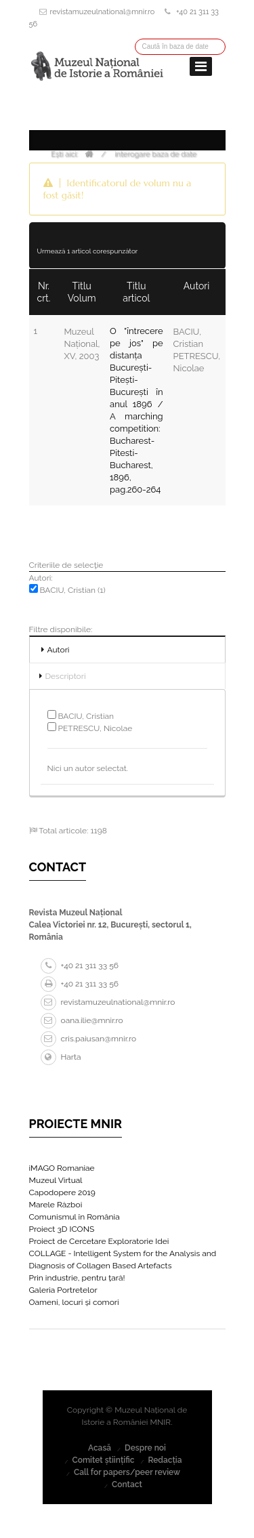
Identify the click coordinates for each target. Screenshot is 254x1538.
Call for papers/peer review (127, 1472)
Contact (127, 1484)
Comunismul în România (74, 1217)
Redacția (165, 1460)
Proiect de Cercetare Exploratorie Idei (99, 1241)
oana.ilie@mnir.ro (82, 1020)
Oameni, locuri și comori (74, 1302)
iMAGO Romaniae (62, 1168)
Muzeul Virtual (56, 1180)
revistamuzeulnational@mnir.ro (102, 11)
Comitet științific (103, 1460)
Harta (61, 1057)
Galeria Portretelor (63, 1290)
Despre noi (145, 1448)
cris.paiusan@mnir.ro (89, 1038)
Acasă (99, 1448)
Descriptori (65, 676)
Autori (58, 649)
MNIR (160, 1422)
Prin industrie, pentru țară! (77, 1278)
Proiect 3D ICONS (62, 1229)
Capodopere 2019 (62, 1192)
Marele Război (56, 1204)
